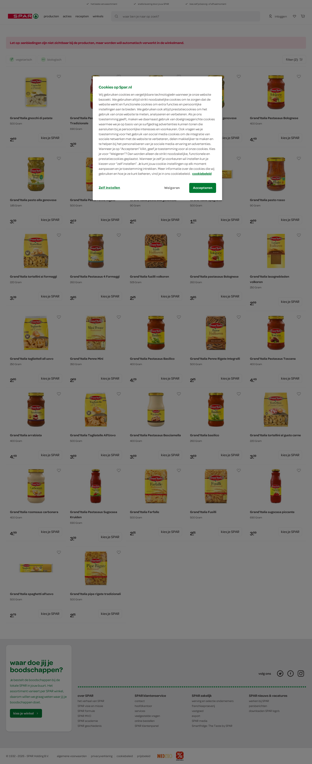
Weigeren (172, 188)
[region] (157, 138)
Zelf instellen (109, 187)
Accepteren (203, 188)
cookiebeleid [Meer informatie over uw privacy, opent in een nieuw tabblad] (202, 173)
